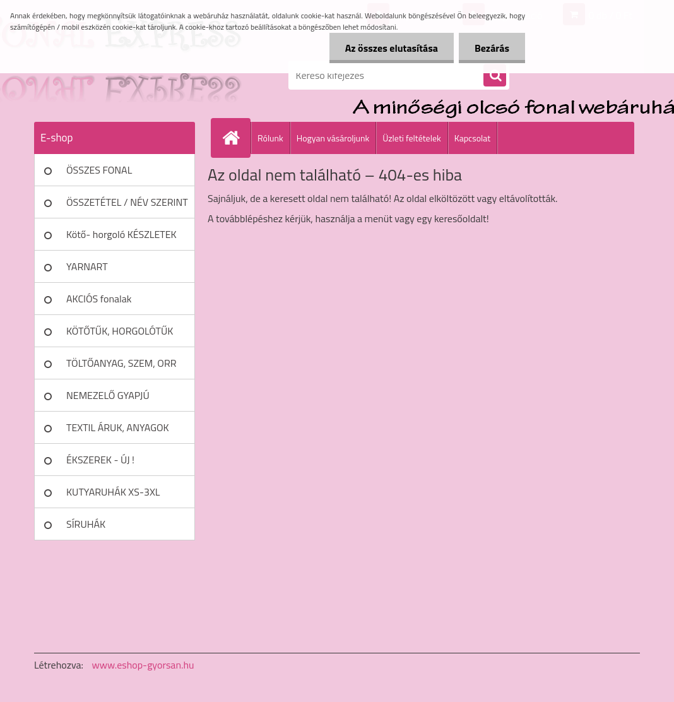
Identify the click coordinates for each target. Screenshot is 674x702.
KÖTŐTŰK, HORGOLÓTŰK (119, 330)
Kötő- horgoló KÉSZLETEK (121, 234)
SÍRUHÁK (85, 524)
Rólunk (270, 138)
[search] (494, 76)
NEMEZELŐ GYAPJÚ (108, 395)
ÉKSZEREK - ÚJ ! (100, 459)
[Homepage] (236, 137)
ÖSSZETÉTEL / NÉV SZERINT (127, 202)
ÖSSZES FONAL (99, 169)
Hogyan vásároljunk (333, 138)
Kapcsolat (472, 138)
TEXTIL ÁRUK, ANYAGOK (117, 427)
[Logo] (121, 75)
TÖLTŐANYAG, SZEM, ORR (121, 363)
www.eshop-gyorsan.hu (143, 664)
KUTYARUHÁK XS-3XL (113, 491)
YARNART (87, 266)
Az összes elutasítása (391, 48)
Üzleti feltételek (411, 138)
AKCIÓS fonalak (98, 298)
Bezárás (492, 48)
